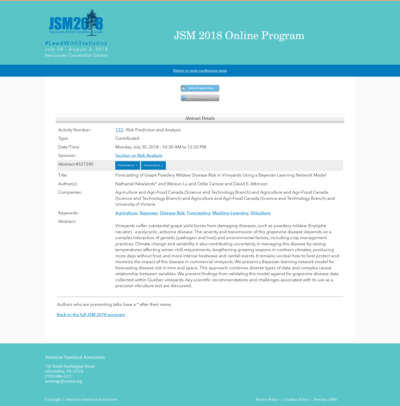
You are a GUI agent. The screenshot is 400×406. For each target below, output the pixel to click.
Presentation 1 (128, 165)
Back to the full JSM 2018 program (91, 314)
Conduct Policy (296, 399)
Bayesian (149, 212)
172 (119, 129)
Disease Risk (172, 212)
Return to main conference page (200, 70)
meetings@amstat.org (63, 381)
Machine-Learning (230, 212)
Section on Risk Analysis (138, 155)
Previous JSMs (325, 399)
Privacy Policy (267, 399)
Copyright (53, 399)
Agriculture (126, 212)
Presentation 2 (153, 165)
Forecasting (198, 212)
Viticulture (261, 212)
